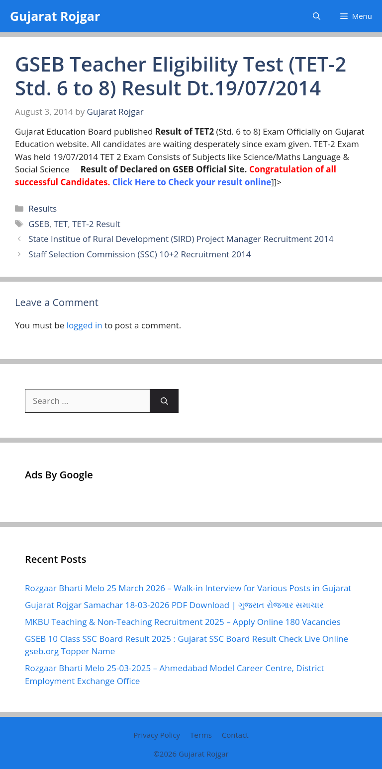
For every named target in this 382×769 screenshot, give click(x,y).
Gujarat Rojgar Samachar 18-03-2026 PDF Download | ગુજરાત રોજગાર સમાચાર (174, 605)
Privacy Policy (156, 735)
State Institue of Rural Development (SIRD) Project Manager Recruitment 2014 (180, 238)
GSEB (38, 224)
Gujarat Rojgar (55, 15)
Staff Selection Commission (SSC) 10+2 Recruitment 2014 (139, 254)
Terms (201, 735)
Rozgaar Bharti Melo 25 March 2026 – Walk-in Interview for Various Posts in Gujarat (188, 588)
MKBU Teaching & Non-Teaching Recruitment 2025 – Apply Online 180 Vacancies (183, 621)
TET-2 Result (96, 224)
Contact (235, 735)
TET (61, 224)
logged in (84, 325)
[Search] (164, 401)
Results (42, 208)
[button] (316, 16)
